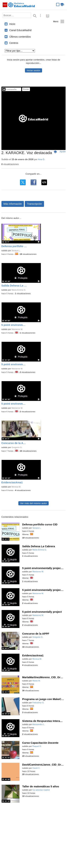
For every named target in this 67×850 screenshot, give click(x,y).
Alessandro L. (38, 724)
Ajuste (63, 151)
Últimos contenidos (20, 36)
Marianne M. (17, 329)
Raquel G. (37, 746)
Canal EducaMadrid (20, 30)
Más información (13, 203)
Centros (13, 43)
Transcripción (34, 203)
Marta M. (36, 681)
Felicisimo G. (38, 702)
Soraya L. (16, 250)
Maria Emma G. (19, 290)
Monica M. (16, 487)
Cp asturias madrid (41, 790)
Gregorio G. (17, 447)
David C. (36, 768)
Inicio (12, 24)
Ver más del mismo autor (33, 503)
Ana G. (41, 159)
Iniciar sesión (33, 70)
